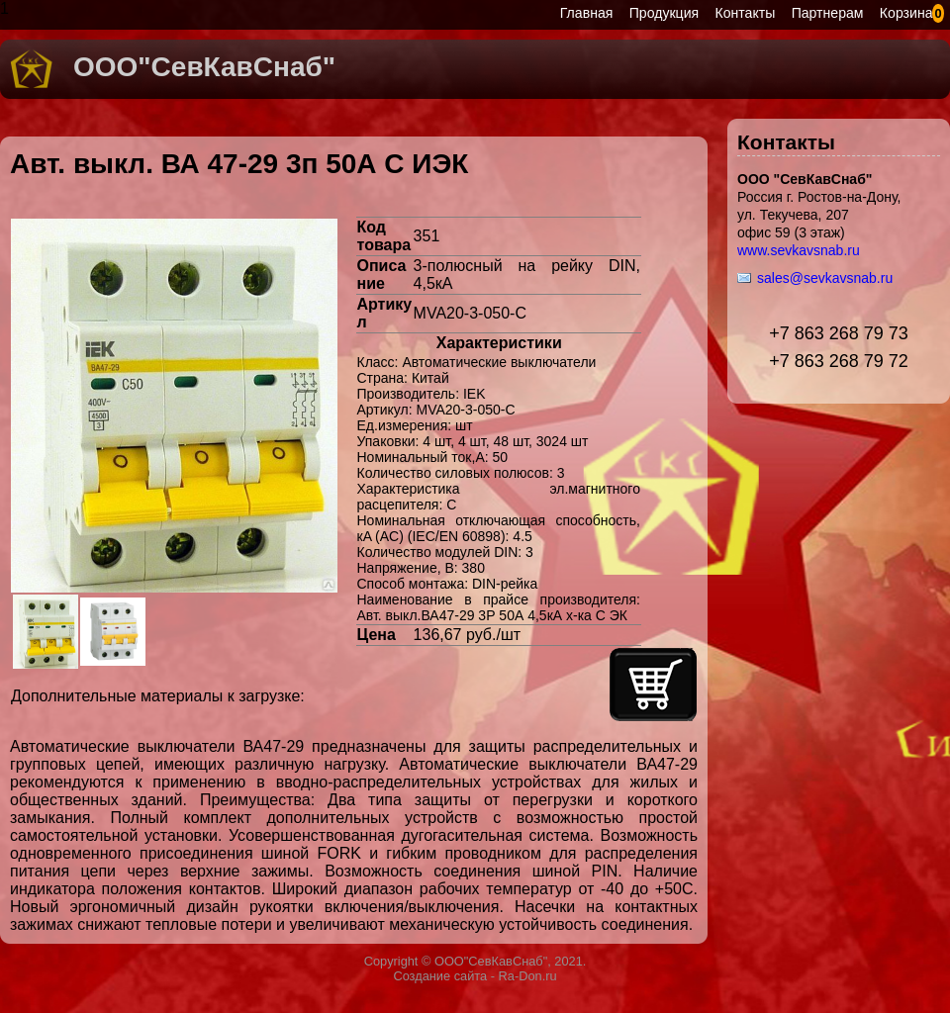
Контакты (745, 13)
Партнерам (828, 13)
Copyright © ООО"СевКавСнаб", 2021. (475, 961)
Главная (587, 13)
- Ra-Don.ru (521, 975)
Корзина (906, 13)
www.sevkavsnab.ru (798, 250)
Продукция (664, 13)
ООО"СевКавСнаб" (204, 66)
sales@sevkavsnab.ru (825, 278)
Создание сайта (440, 975)
